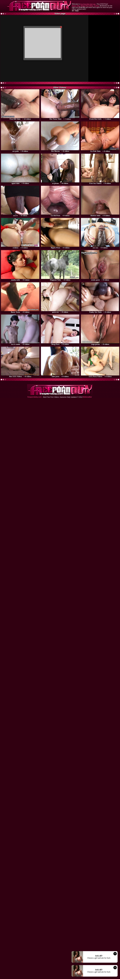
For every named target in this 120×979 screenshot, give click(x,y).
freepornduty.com (34, 397)
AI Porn (96, 6)
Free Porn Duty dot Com (87, 4)
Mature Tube (76, 6)
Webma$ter (87, 397)
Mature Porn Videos (87, 6)
